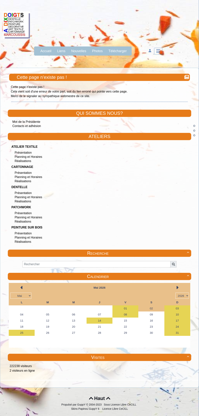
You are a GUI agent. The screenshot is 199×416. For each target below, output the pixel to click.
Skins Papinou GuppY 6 (86, 408)
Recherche (138, 253)
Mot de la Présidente (26, 121)
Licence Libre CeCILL (115, 408)
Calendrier (138, 276)
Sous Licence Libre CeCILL (120, 404)
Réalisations (23, 161)
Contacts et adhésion (26, 126)
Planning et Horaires (28, 156)
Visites (140, 357)
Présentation (23, 152)
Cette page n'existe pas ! (42, 77)
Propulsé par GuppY (73, 404)
